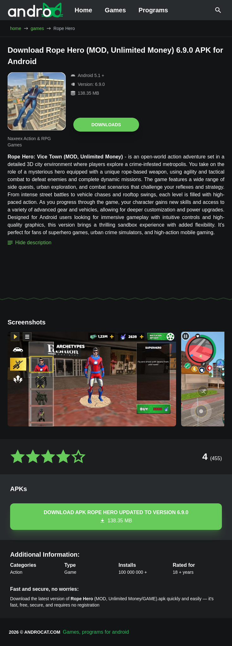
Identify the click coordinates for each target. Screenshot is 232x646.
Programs (153, 10)
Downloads (106, 124)
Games (115, 10)
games (37, 28)
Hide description (30, 242)
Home (83, 10)
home (15, 28)
